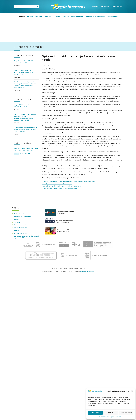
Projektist (48, 17)
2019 (15, 151)
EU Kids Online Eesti (21, 233)
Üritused (38, 17)
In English (95, 6)
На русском (105, 6)
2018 (19, 151)
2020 (36, 148)
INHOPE (17, 230)
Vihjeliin (66, 17)
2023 (23, 148)
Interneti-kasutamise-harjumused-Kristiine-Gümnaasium (62, 186)
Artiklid (30, 17)
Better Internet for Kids (22, 225)
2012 (25, 154)
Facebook (117, 6)
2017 (23, 151)
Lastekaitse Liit (19, 214)
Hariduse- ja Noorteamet (22, 216)
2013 (21, 154)
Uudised (22, 17)
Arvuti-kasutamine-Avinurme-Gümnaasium (57, 184)
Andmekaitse (112, 17)
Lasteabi (57, 17)
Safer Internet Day (20, 228)
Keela (110, 413)
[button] (132, 391)
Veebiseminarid (77, 17)
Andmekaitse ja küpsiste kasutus (110, 417)
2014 (16, 154)
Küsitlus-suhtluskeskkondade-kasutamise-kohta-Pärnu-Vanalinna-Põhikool (68, 181)
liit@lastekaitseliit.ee (87, 271)
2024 (19, 148)
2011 (29, 154)
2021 (32, 148)
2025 (15, 148)
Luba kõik (95, 413)
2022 (28, 148)
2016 (27, 151)
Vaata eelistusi (126, 413)
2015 (31, 151)
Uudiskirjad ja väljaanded (95, 17)
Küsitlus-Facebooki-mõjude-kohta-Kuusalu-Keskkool (60, 188)
